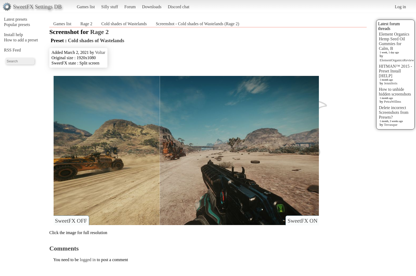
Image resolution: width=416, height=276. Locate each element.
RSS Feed (12, 50)
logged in (88, 259)
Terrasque (390, 125)
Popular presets (17, 24)
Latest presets (15, 19)
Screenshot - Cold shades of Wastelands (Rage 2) (197, 23)
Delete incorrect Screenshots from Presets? (394, 112)
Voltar (100, 52)
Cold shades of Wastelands (124, 23)
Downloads (151, 7)
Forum (130, 7)
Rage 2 (86, 23)
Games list (86, 7)
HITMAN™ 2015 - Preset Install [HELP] (395, 71)
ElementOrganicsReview (397, 60)
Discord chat (178, 7)
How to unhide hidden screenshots (395, 91)
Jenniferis (390, 83)
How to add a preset (21, 40)
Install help (13, 34)
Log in (400, 7)
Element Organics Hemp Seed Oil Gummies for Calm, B (394, 41)
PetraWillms (392, 102)
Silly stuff (109, 7)
